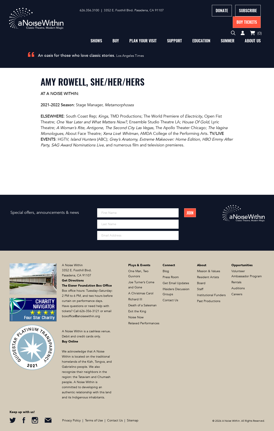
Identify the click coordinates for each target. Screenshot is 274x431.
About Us (253, 40)
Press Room (171, 277)
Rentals (236, 282)
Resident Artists (208, 277)
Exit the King (137, 311)
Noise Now (136, 317)
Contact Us (170, 300)
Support (174, 40)
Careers (236, 294)
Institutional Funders (211, 295)
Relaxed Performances (143, 323)
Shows (96, 40)
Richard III (135, 299)
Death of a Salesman (142, 305)
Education (201, 40)
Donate (222, 10)
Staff (200, 289)
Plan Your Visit (143, 40)
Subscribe (248, 10)
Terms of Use (94, 420)
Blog (166, 271)
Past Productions (208, 301)
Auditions (238, 288)
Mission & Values (208, 271)
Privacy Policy (71, 420)
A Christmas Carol (140, 293)
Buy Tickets (247, 22)
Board (201, 283)
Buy (115, 40)
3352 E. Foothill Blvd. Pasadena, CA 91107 (134, 10)
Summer (227, 40)
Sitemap (132, 420)
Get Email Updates (176, 283)
